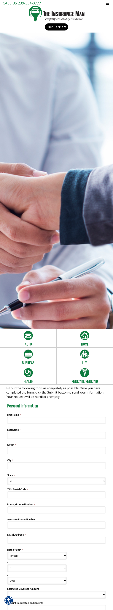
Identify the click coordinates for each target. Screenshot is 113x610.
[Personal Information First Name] (56, 420)
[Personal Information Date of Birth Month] (37, 556)
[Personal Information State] (56, 481)
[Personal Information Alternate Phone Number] (56, 525)
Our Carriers (56, 27)
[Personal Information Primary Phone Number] (56, 509)
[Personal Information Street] (56, 450)
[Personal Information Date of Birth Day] (37, 568)
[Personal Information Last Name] (56, 435)
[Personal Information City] (56, 465)
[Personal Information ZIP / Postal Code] (56, 494)
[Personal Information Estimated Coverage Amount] (56, 595)
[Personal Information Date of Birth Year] (37, 581)
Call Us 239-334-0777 (22, 3)
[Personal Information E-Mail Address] (56, 540)
